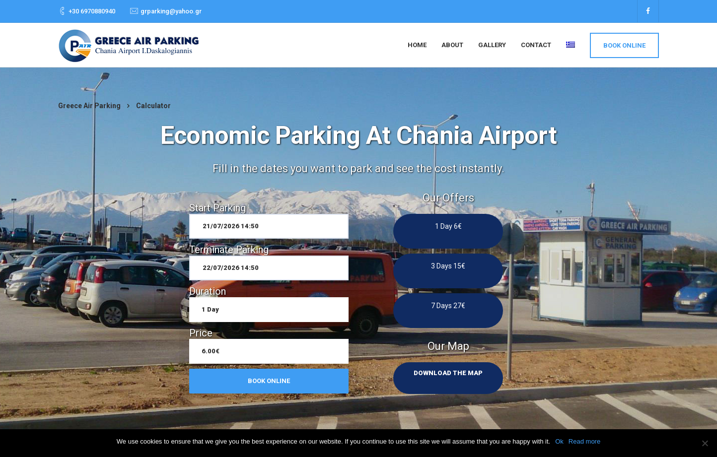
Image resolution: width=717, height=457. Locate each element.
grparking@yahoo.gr (171, 11)
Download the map (448, 373)
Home (417, 45)
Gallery (492, 45)
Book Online (624, 45)
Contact (536, 45)
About (452, 45)
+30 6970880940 (92, 11)
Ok (559, 441)
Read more (584, 441)
